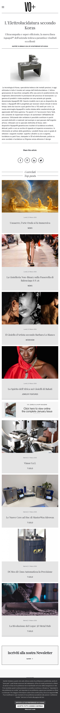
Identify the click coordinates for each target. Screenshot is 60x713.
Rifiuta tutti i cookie (30, 709)
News (30, 228)
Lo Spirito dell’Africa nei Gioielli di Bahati (30, 388)
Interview (30, 340)
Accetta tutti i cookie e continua (30, 706)
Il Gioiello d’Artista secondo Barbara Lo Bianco (30, 334)
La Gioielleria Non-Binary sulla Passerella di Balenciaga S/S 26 (30, 279)
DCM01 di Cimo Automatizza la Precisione (30, 571)
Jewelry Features (30, 394)
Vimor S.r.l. (30, 463)
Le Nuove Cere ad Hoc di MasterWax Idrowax (30, 517)
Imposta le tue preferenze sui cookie (30, 702)
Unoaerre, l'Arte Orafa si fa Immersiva (30, 222)
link (57, 693)
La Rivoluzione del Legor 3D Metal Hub (30, 625)
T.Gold (30, 468)
